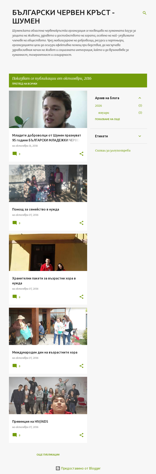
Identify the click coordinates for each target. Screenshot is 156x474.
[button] (81, 154)
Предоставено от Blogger (78, 468)
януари (103, 113)
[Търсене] (144, 13)
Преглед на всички (24, 83)
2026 (98, 105)
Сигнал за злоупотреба (112, 150)
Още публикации (48, 454)
